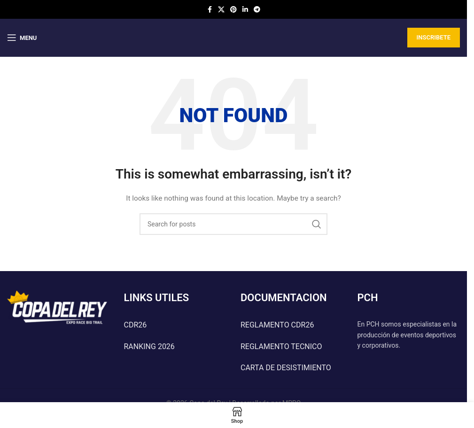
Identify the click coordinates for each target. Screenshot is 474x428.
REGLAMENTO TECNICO (281, 346)
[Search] (233, 224)
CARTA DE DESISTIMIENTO (286, 367)
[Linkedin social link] (245, 9)
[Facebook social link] (209, 9)
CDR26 (135, 324)
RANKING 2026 (149, 346)
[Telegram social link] (257, 9)
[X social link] (221, 9)
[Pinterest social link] (233, 9)
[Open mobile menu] (21, 37)
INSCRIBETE (434, 37)
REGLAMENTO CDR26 (277, 324)
